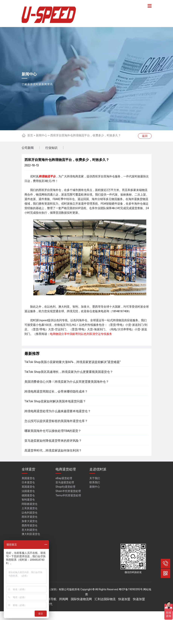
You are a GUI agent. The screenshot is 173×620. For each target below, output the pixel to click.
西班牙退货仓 (29, 516)
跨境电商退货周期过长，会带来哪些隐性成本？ (56, 391)
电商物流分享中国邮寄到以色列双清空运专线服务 (81, 334)
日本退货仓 (28, 482)
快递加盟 (124, 599)
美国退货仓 (28, 478)
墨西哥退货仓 (29, 525)
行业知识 (51, 148)
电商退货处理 (66, 469)
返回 (145, 136)
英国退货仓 (28, 486)
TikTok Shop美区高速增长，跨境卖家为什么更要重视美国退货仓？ (68, 372)
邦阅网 (63, 599)
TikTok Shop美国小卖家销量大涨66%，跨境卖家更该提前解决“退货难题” (72, 362)
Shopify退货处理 (65, 486)
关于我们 (94, 478)
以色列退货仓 (29, 512)
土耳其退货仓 (29, 508)
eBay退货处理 (64, 478)
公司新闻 (28, 148)
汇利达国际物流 (105, 599)
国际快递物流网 (81, 599)
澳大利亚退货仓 (31, 533)
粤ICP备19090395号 (131, 589)
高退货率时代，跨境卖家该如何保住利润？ (53, 450)
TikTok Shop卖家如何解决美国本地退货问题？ (55, 401)
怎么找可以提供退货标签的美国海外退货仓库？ (56, 421)
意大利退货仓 (29, 529)
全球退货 (28, 469)
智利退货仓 (28, 499)
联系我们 (94, 482)
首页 (30, 135)
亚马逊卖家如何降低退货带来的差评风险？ (53, 440)
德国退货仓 (28, 495)
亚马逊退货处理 (65, 482)
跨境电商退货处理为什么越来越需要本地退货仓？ (57, 411)
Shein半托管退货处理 (68, 491)
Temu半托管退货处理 (68, 495)
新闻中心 (41, 135)
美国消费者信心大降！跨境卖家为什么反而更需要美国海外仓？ (66, 381)
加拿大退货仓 (29, 521)
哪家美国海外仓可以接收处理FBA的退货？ (52, 431)
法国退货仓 (28, 491)
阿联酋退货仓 (29, 503)
